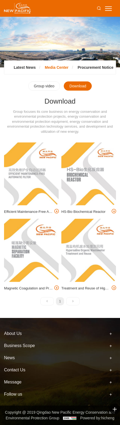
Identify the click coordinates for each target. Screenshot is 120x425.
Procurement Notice (95, 67)
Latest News (25, 67)
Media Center (57, 67)
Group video (44, 86)
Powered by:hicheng (97, 418)
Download (77, 86)
